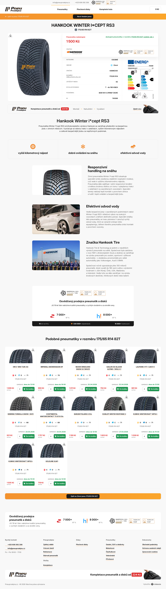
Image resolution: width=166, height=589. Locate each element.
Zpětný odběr (48, 544)
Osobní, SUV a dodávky (115, 544)
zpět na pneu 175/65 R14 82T (17, 16)
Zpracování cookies (149, 552)
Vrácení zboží (48, 548)
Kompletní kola (106, 9)
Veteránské (110, 555)
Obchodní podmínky (150, 544)
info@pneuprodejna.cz (61, 2)
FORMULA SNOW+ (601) (21, 414)
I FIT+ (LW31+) (145, 367)
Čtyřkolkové (111, 552)
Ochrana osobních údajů (151, 548)
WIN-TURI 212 (20, 367)
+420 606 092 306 (15, 544)
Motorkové (110, 548)
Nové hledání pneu (83, 16)
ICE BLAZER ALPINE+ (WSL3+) (114, 368)
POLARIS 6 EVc (83, 414)
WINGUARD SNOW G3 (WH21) (83, 368)
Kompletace (48, 565)
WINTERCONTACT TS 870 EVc (52, 415)
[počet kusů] (20, 389)
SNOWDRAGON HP (52, 367)
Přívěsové (110, 559)
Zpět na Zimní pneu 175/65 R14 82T (83, 496)
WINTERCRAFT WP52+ (145, 414)
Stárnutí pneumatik (50, 555)
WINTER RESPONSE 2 (114, 414)
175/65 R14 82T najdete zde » (142, 37)
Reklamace (47, 552)
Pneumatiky (62, 9)
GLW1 (52, 461)
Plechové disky (83, 9)
